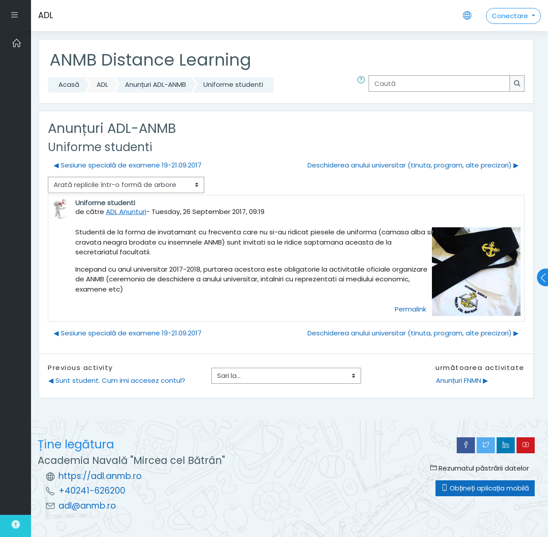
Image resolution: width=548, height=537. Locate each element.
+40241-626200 (91, 491)
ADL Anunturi (126, 211)
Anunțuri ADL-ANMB (155, 84)
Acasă (68, 84)
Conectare (511, 15)
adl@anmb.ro (87, 506)
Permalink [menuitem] (410, 309)
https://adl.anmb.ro (100, 476)
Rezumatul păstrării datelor (479, 468)
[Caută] (439, 83)
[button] (363, 84)
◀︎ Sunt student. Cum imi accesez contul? (116, 380)
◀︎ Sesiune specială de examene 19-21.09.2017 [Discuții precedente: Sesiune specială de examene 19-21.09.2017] (128, 165)
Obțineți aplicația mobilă (485, 488)
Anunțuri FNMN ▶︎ (462, 380)
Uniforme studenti (233, 84)
